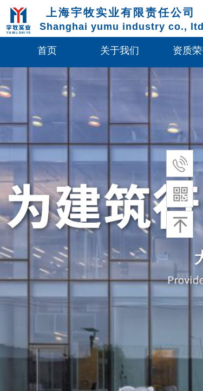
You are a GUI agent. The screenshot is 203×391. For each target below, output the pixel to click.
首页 (47, 50)
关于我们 (119, 50)
